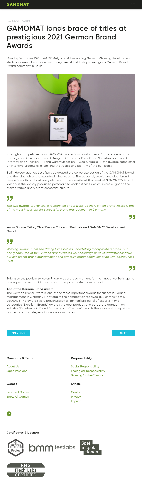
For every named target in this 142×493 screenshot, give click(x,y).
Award (26, 20)
